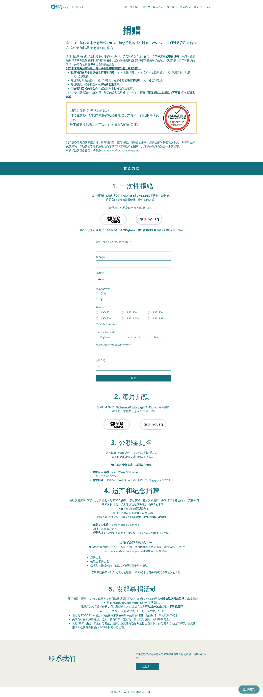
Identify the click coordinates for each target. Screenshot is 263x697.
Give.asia (128, 195)
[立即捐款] (249, 689)
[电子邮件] (132, 264)
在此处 (109, 125)
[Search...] (84, 7)
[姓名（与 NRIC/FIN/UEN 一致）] (132, 248)
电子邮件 (101, 257)
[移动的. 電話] (136, 279)
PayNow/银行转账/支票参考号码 (113, 344)
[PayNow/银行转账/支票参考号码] (132, 351)
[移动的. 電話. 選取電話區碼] (101, 279)
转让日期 (101, 360)
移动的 (100, 273)
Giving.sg (142, 195)
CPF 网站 (146, 456)
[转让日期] (99, 367)
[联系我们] (147, 666)
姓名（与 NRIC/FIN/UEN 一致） (113, 241)
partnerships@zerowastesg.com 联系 (131, 602)
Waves (142, 692)
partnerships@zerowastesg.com (120, 150)
